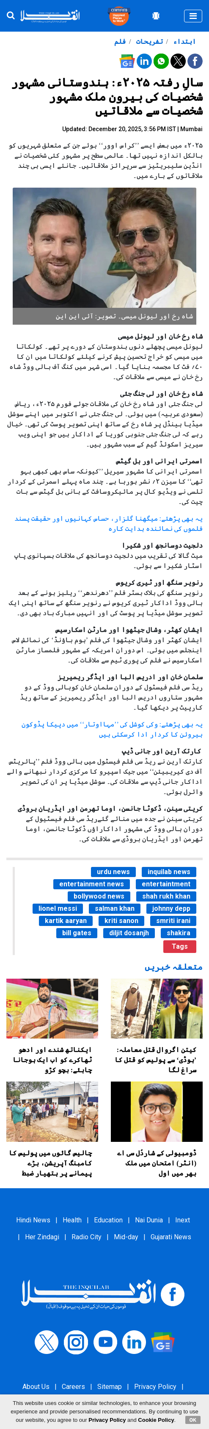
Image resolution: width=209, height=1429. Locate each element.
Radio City (87, 1237)
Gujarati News (171, 1237)
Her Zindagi (42, 1237)
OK (193, 1419)
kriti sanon (121, 921)
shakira (178, 933)
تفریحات (149, 41)
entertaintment (166, 884)
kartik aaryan (66, 921)
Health (72, 1220)
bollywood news (99, 896)
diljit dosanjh (129, 933)
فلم (120, 41)
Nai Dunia (149, 1220)
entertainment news (91, 884)
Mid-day (126, 1237)
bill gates (76, 933)
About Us (36, 1387)
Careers (73, 1387)
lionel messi (57, 908)
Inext (182, 1220)
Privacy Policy (155, 1387)
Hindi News (33, 1220)
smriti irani (173, 921)
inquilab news (169, 872)
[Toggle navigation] (193, 16)
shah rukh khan (166, 896)
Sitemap (109, 1387)
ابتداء (183, 41)
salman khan (115, 908)
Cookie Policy (156, 1420)
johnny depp (171, 908)
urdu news (113, 872)
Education (108, 1220)
